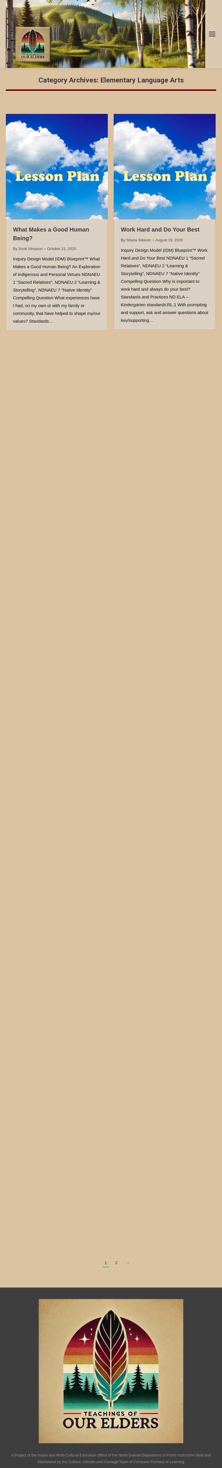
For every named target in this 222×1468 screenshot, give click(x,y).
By (28, 249)
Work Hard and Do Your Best (160, 229)
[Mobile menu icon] (212, 34)
